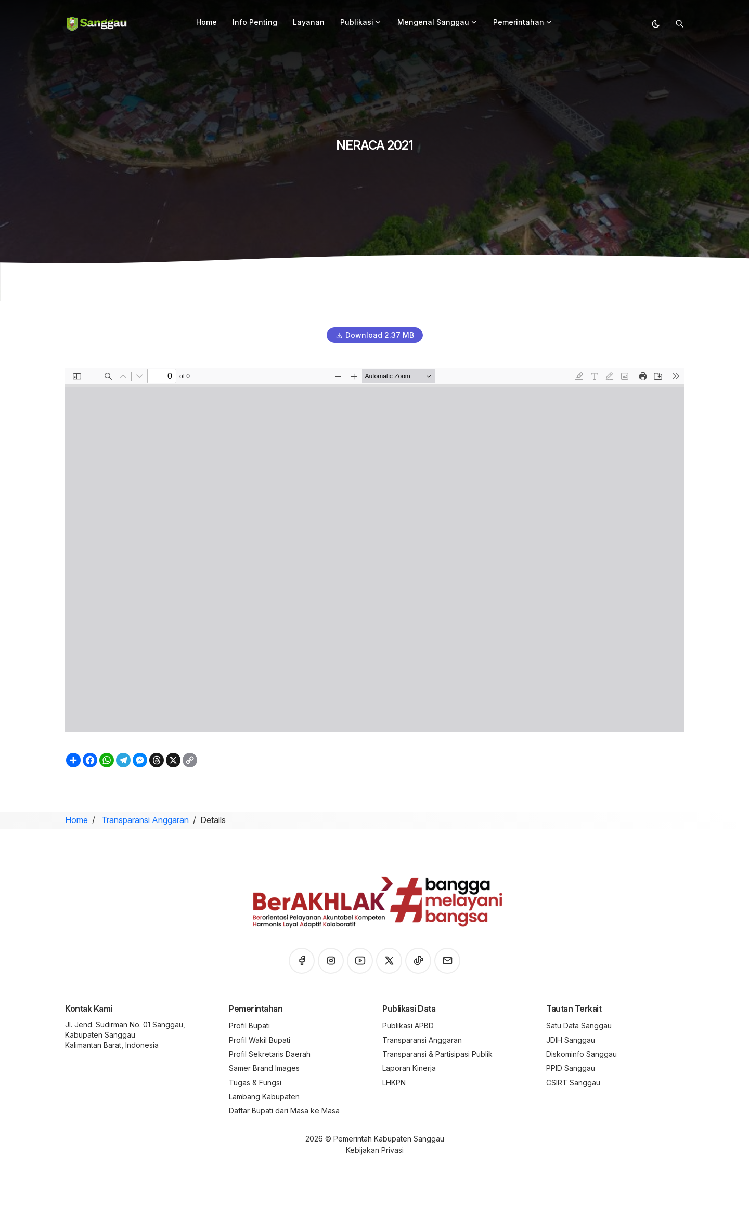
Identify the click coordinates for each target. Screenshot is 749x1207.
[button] (378, 22)
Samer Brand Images (264, 1068)
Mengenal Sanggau (437, 22)
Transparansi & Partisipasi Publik (437, 1054)
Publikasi (361, 22)
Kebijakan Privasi (375, 1150)
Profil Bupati (249, 1025)
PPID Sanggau (570, 1068)
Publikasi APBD (408, 1025)
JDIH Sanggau (570, 1040)
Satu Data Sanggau (579, 1025)
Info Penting (255, 22)
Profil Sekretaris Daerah (270, 1054)
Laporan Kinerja (409, 1068)
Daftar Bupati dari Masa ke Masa (284, 1110)
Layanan (309, 22)
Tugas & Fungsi (255, 1082)
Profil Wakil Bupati (259, 1040)
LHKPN (394, 1082)
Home (206, 22)
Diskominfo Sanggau (581, 1054)
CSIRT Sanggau (573, 1082)
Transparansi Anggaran (144, 820)
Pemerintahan (522, 22)
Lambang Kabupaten (264, 1096)
